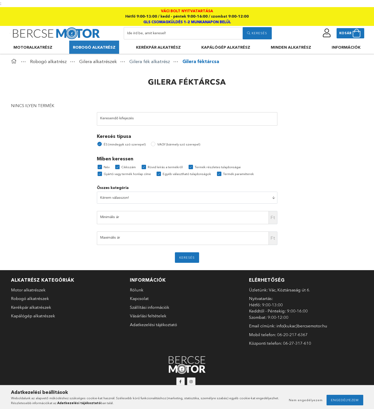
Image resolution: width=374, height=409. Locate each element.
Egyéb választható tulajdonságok (187, 174)
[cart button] (350, 33)
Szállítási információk (149, 307)
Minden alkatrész (291, 47)
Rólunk (136, 289)
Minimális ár (109, 216)
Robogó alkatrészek (30, 298)
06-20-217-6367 (292, 334)
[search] (257, 33)
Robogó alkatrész (94, 47)
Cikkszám (128, 167)
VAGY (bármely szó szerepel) (178, 144)
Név (107, 167)
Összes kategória (113, 187)
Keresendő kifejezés (117, 118)
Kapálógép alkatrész (225, 47)
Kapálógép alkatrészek (33, 315)
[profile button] (327, 33)
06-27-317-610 (297, 343)
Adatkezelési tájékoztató (153, 324)
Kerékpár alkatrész (158, 47)
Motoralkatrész (32, 47)
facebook (180, 381)
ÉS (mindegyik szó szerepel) (125, 144)
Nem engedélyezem (306, 400)
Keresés (187, 257)
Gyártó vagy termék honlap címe (127, 174)
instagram (191, 381)
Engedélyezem (345, 400)
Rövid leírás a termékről (165, 167)
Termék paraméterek (238, 174)
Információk (346, 47)
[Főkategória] (15, 61)
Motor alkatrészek (28, 289)
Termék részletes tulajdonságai (218, 167)
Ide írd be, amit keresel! (146, 33)
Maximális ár (110, 237)
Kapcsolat (139, 298)
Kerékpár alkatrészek (31, 307)
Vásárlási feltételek (148, 315)
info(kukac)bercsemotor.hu (301, 325)
